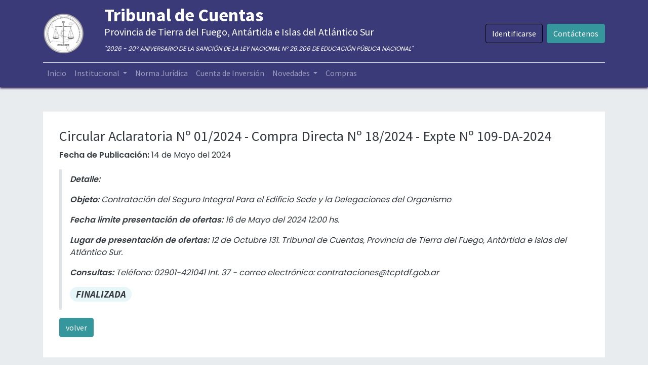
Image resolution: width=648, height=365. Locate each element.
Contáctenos (575, 33)
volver (76, 327)
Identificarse (514, 33)
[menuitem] (56, 73)
